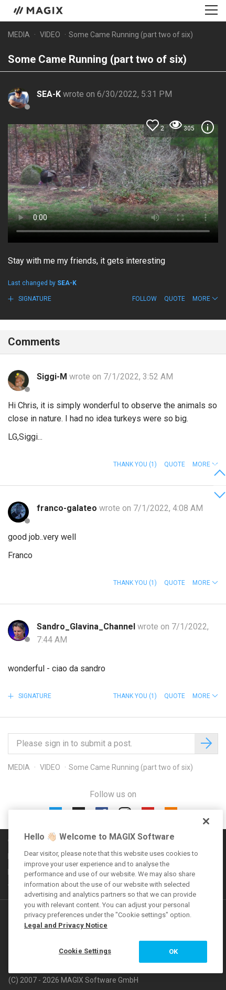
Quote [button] (174, 298)
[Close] (206, 821)
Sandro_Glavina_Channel (87, 627)
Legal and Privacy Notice (65, 925)
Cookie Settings (85, 951)
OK (173, 951)
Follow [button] (144, 298)
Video (50, 34)
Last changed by (42, 283)
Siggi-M (53, 377)
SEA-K (50, 94)
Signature (34, 298)
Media (19, 34)
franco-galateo (68, 508)
